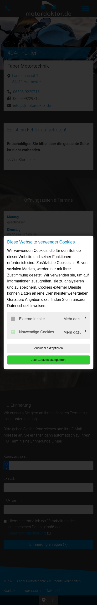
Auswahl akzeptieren (48, 348)
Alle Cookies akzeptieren (48, 360)
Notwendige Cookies (32, 332)
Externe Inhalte (28, 319)
